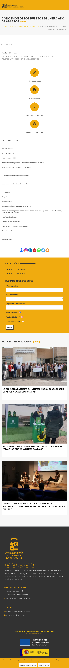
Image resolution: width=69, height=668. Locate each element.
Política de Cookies (44, 665)
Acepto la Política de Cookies (28, 665)
